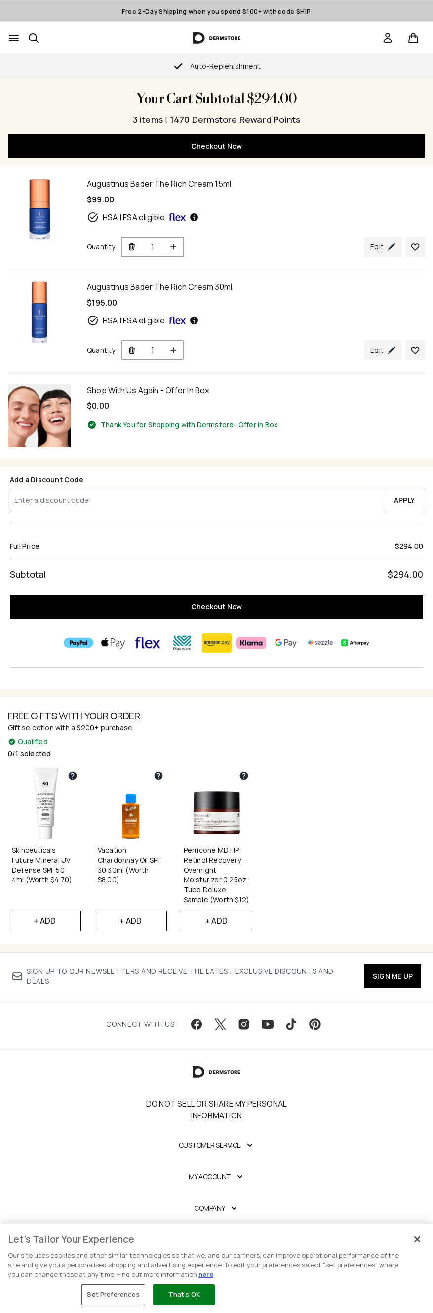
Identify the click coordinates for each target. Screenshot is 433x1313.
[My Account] (217, 1177)
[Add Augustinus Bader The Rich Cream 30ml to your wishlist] (415, 350)
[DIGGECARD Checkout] (182, 643)
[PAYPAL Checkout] (78, 643)
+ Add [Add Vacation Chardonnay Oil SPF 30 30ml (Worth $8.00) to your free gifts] (130, 920)
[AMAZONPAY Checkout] (216, 643)
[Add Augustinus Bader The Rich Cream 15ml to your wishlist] (415, 247)
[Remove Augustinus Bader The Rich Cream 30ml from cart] (131, 350)
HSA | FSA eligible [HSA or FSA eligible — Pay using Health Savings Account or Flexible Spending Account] (143, 217)
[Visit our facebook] (196, 1024)
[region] (216, 1268)
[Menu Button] (14, 38)
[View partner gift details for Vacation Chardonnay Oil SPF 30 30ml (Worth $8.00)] (158, 776)
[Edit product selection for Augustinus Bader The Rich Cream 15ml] (382, 247)
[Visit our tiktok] (291, 1024)
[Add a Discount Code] (198, 500)
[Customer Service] (217, 1145)
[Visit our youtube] (267, 1024)
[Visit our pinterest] (315, 1024)
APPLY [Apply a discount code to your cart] (404, 500)
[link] (387, 38)
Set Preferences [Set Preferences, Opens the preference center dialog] (113, 1294)
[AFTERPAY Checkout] (355, 643)
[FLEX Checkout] (147, 643)
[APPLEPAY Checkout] (113, 643)
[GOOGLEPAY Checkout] (286, 643)
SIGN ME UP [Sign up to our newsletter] (393, 976)
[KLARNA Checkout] (251, 643)
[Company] (216, 1208)
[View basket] (413, 38)
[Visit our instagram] (244, 1024)
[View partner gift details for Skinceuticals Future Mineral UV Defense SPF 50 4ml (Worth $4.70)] (73, 776)
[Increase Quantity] (173, 247)
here (205, 1274)
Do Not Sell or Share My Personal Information (216, 1109)
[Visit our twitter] (220, 1024)
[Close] (417, 1239)
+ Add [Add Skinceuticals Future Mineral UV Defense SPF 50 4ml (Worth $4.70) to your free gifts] (45, 920)
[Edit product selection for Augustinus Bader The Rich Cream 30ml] (382, 350)
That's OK (184, 1294)
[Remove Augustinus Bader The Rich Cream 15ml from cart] (131, 247)
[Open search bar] (33, 38)
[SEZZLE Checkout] (320, 643)
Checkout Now (216, 146)
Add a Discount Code (46, 479)
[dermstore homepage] (216, 38)
